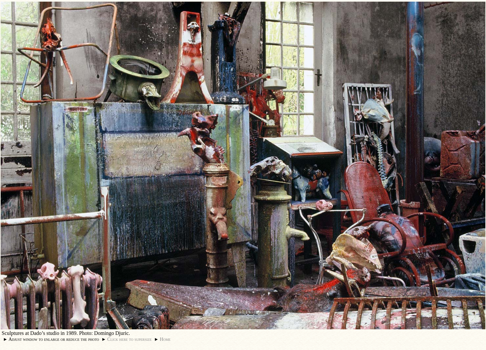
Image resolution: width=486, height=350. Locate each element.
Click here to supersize (129, 339)
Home (165, 339)
